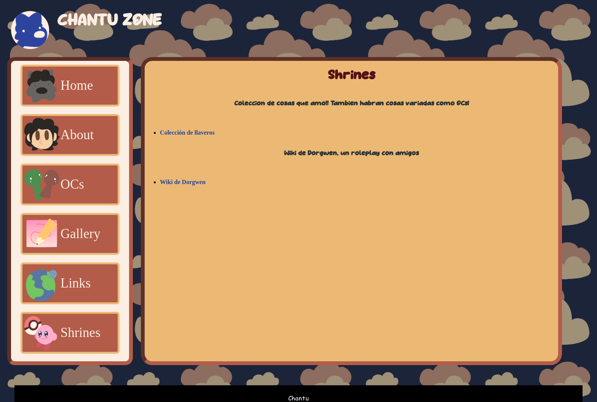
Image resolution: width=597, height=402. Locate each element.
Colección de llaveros (187, 132)
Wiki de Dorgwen (183, 182)
